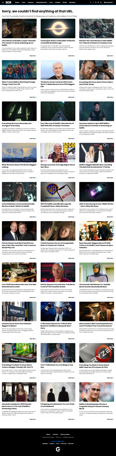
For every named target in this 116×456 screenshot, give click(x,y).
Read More (32, 56)
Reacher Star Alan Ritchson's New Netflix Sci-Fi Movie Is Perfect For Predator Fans (95, 42)
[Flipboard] (98, 2)
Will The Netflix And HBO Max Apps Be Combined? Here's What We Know (56, 205)
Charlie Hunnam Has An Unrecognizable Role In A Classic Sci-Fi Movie (57, 244)
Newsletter (108, 2)
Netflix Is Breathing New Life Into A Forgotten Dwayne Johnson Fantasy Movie (94, 406)
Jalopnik (51, 443)
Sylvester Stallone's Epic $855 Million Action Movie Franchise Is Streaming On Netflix (95, 125)
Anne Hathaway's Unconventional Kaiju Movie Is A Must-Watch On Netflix (18, 205)
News (17, 2)
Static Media (50, 437)
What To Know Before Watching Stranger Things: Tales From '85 (18, 83)
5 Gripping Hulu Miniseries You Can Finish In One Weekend (57, 405)
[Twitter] (93, 2)
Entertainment (41, 2)
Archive (55, 434)
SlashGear (71, 443)
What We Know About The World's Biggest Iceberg (19, 166)
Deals (65, 2)
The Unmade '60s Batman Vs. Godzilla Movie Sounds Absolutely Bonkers (94, 285)
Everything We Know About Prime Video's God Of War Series (96, 83)
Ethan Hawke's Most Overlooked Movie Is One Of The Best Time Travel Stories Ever (96, 325)
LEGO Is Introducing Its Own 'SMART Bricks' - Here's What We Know (96, 205)
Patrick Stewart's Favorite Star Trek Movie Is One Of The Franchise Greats (58, 285)
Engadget (45, 443)
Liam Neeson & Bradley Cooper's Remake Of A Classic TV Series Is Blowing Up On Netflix (19, 43)
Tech (23, 2)
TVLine (57, 443)
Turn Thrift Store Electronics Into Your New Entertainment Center (19, 285)
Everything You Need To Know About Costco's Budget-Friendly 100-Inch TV (17, 366)
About (48, 434)
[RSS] (101, 2)
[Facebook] (90, 2)
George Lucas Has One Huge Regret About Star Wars (58, 166)
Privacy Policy (65, 434)
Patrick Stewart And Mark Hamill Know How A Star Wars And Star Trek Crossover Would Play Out (19, 245)
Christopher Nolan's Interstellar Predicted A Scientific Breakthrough (58, 42)
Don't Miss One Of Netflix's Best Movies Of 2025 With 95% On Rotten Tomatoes (57, 124)
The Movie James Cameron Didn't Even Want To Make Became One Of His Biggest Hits (58, 84)
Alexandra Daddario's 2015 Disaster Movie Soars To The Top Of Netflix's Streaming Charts (16, 406)
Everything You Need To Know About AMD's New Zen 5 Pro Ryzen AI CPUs (94, 366)
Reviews (72, 2)
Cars (51, 2)
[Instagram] (95, 2)
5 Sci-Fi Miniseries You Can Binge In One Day (57, 366)
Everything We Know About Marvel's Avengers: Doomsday (17, 124)
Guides (57, 2)
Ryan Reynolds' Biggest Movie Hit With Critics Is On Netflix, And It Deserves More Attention (96, 245)
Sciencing (63, 443)
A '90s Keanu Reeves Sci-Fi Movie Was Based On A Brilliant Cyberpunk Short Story (56, 326)
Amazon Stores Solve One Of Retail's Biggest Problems (16, 325)
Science (31, 2)
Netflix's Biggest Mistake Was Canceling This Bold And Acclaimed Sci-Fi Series (95, 166)
